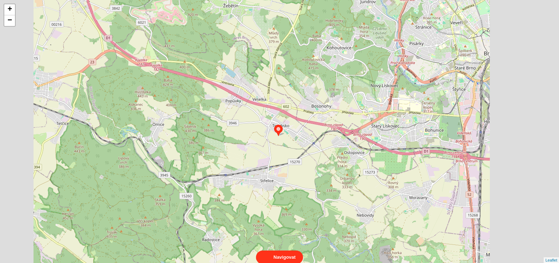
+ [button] (9, 9)
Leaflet (551, 254)
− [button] (9, 20)
